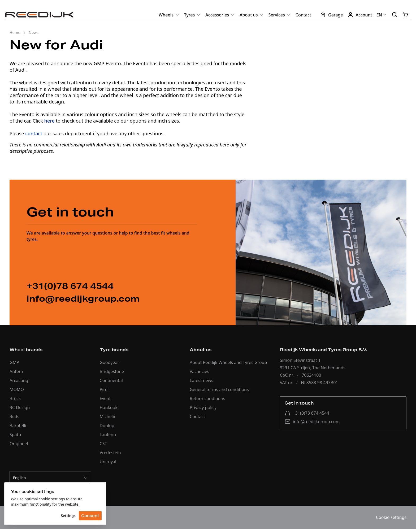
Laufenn (108, 434)
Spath (15, 434)
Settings (68, 515)
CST (103, 443)
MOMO (17, 389)
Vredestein (110, 453)
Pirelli (105, 389)
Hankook (109, 407)
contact (33, 133)
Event (105, 398)
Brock (15, 398)
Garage (331, 15)
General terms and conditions (219, 389)
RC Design (20, 407)
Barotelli (18, 425)
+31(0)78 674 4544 (306, 413)
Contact (303, 15)
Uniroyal (108, 462)
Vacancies (199, 371)
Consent (90, 515)
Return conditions (207, 398)
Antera (16, 371)
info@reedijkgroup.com (312, 421)
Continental (111, 380)
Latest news (201, 380)
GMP (14, 362)
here (49, 121)
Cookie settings (391, 517)
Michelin (108, 416)
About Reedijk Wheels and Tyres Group (228, 362)
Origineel (19, 443)
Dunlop (107, 425)
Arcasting (19, 380)
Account (359, 15)
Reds (14, 416)
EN (381, 15)
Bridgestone (112, 371)
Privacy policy (203, 407)
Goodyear (109, 362)
